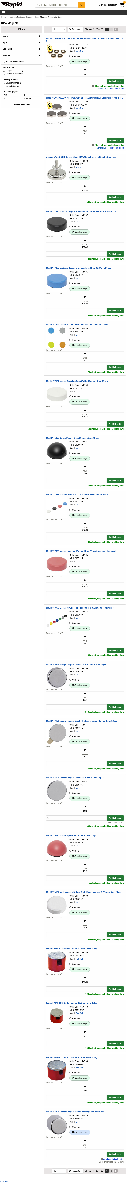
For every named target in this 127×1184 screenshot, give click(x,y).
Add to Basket (115, 81)
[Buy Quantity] (76, 81)
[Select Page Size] (76, 29)
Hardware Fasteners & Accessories (23, 17)
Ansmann (80, 167)
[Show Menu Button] (3, 12)
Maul (78, 221)
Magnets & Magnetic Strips (51, 17)
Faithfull (79, 959)
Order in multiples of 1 (115, 823)
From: (6, 95)
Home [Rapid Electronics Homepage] (4, 17)
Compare (74, 56)
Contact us (101, 89)
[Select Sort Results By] (59, 29)
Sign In (102, 4)
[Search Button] (81, 4)
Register (112, 4)
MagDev (79, 51)
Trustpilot (4, 1181)
